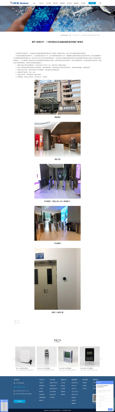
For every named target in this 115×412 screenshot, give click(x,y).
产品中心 (41, 3)
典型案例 (62, 3)
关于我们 (83, 3)
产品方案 (48, 3)
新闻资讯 (76, 3)
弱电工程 (55, 3)
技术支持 (69, 3)
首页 (34, 3)
